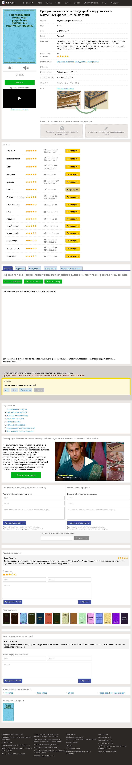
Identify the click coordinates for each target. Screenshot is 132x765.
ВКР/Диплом (80, 61)
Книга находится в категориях (20, 431)
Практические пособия (107, 751)
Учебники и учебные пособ (12, 734)
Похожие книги (13, 421)
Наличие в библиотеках (17, 415)
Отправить (85, 601)
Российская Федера (106, 743)
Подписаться (82, 538)
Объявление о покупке (17, 409)
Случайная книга (91, 3)
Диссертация (92, 61)
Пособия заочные (73, 748)
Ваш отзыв (8, 571)
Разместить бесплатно (79, 523)
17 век (39, 3)
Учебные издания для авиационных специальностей (112, 747)
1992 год (9, 693)
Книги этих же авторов (17, 412)
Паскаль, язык (7, 742)
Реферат (61, 61)
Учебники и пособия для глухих (46, 745)
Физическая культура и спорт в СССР (16, 745)
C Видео (114, 3)
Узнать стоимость (33, 281)
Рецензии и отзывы (15, 418)
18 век (49, 3)
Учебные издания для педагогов (46, 748)
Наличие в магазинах (16, 425)
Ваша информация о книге (15, 654)
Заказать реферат (13, 281)
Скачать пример (53, 281)
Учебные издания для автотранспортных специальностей (49, 751)
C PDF (104, 3)
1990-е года (42, 693)
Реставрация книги (65, 88)
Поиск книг (28, 3)
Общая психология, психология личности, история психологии (46, 735)
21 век (77, 3)
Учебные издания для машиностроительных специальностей (81, 738)
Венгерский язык (104, 737)
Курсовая (70, 61)
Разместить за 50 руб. (14, 523)
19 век (58, 3)
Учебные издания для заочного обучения (78, 752)
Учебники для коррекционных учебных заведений (17, 738)
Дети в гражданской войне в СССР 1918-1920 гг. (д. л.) (17, 749)
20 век (67, 3)
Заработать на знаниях (71, 268)
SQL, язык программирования (13, 753)
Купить (19, 82)
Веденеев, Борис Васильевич (112, 693)
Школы (69, 745)
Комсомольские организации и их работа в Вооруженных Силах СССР (47, 740)
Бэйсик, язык (103, 734)
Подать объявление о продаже (82, 494)
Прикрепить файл (13, 601)
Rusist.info (10, 3)
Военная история (105, 740)
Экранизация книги (19, 99)
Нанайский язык (72, 742)
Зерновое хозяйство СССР (44, 756)
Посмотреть (73, 151)
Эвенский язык (71, 734)
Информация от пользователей (21, 428)
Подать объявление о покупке (17, 494)
